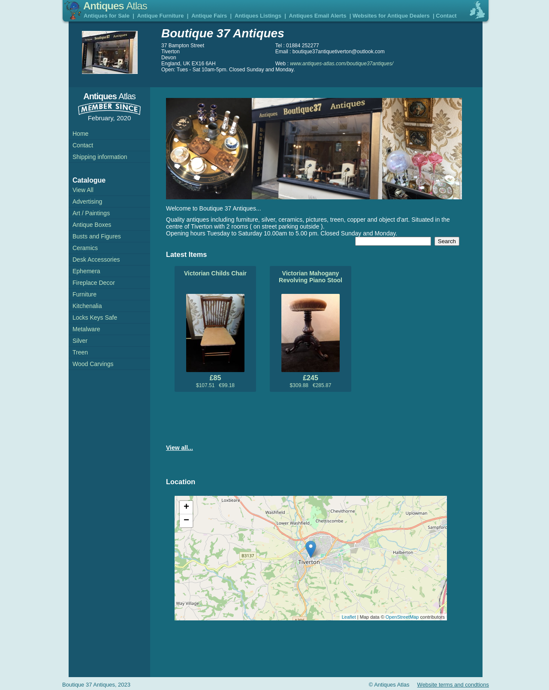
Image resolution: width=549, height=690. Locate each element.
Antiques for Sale (107, 15)
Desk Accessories (96, 259)
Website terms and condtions (453, 684)
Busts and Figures (96, 236)
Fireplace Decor (93, 282)
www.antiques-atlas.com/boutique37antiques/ (341, 64)
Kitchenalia (87, 305)
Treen (80, 352)
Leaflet (349, 617)
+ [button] (186, 507)
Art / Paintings (91, 213)
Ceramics (85, 247)
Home (80, 133)
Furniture (84, 294)
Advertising (87, 201)
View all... (179, 447)
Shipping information (99, 156)
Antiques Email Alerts (318, 15)
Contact (446, 15)
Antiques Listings (258, 15)
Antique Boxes (91, 224)
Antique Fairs (209, 15)
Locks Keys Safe (94, 317)
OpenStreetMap (402, 617)
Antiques (115, 6)
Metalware (86, 329)
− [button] (186, 520)
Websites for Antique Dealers (391, 15)
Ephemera (86, 271)
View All (83, 189)
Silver (79, 340)
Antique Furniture (160, 15)
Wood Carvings (92, 363)
